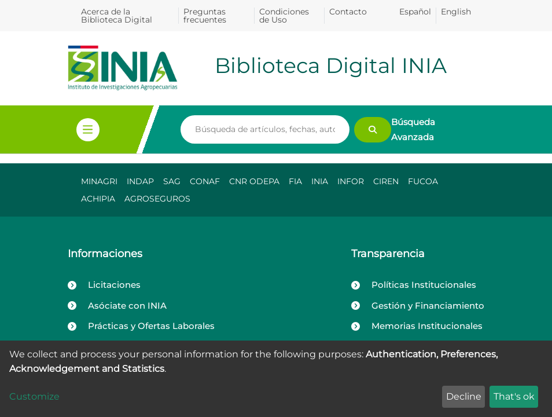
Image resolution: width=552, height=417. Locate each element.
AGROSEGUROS (157, 198)
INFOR (350, 181)
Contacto (348, 12)
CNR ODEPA (254, 181)
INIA (319, 181)
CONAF (205, 181)
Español (415, 12)
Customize (34, 396)
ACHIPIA (98, 198)
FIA (295, 181)
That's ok (514, 396)
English (456, 12)
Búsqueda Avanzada (413, 129)
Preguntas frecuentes (204, 16)
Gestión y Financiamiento (427, 305)
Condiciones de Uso (284, 16)
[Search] (265, 129)
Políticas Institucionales (423, 284)
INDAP (140, 181)
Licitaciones (114, 284)
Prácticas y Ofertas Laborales (151, 325)
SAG (172, 181)
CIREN (386, 181)
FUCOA (423, 181)
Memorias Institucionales (427, 325)
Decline (463, 396)
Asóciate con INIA (127, 305)
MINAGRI (99, 181)
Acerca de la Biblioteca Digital (116, 16)
